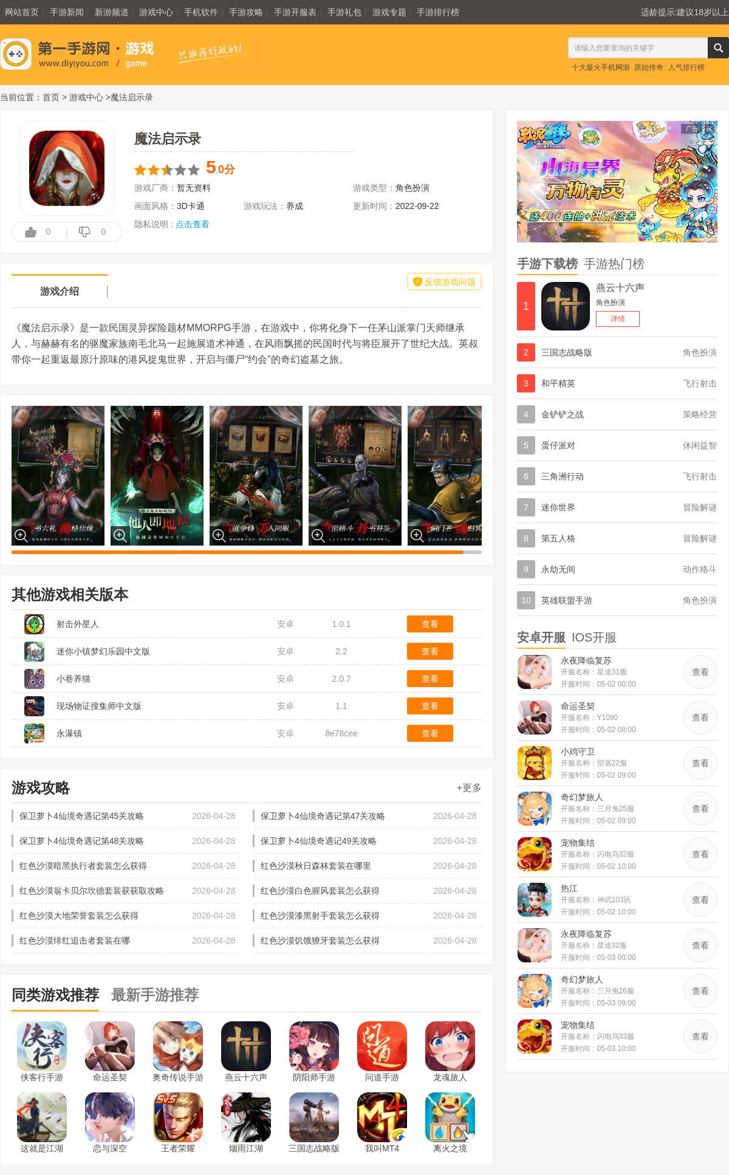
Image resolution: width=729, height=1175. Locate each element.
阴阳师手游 (314, 1051)
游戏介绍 (59, 291)
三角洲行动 (562, 476)
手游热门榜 (614, 263)
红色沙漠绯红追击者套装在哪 (74, 940)
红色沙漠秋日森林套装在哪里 (316, 866)
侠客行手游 (42, 1051)
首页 (51, 97)
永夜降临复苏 (586, 660)
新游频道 (112, 12)
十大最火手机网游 (601, 67)
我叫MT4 (382, 1122)
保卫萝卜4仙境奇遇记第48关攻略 (81, 841)
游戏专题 (389, 12)
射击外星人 (77, 624)
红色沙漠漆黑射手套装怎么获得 (320, 915)
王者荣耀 (178, 1122)
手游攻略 (246, 12)
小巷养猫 (73, 678)
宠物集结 (578, 843)
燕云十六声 (246, 1051)
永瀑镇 (69, 733)
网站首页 (22, 12)
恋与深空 (110, 1122)
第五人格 (558, 538)
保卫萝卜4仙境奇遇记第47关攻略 (323, 816)
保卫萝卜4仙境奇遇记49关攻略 (319, 841)
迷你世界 (558, 507)
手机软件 (201, 12)
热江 (569, 888)
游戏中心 (156, 12)
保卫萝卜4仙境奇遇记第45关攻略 (81, 816)
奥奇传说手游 (178, 1051)
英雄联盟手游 (566, 600)
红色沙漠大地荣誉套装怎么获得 (79, 915)
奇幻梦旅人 (582, 797)
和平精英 (558, 383)
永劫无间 (558, 569)
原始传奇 (648, 67)
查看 (430, 624)
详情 (618, 319)
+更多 (469, 788)
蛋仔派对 (558, 445)
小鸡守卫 (578, 751)
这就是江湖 (42, 1122)
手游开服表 (295, 12)
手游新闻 (67, 12)
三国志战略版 (314, 1122)
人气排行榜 (686, 67)
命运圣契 (110, 1051)
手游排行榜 (438, 12)
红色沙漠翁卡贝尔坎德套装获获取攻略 (91, 891)
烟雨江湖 (246, 1122)
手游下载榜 (547, 263)
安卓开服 (541, 637)
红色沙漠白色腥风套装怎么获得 (320, 891)
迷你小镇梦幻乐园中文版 (103, 651)
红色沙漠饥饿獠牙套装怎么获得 (320, 940)
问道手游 (382, 1051)
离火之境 (450, 1122)
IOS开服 (594, 637)
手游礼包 (344, 12)
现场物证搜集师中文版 (99, 706)
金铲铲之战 (562, 414)
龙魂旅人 (450, 1051)
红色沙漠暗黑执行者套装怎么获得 (83, 866)
